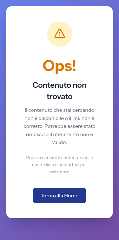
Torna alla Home (60, 195)
